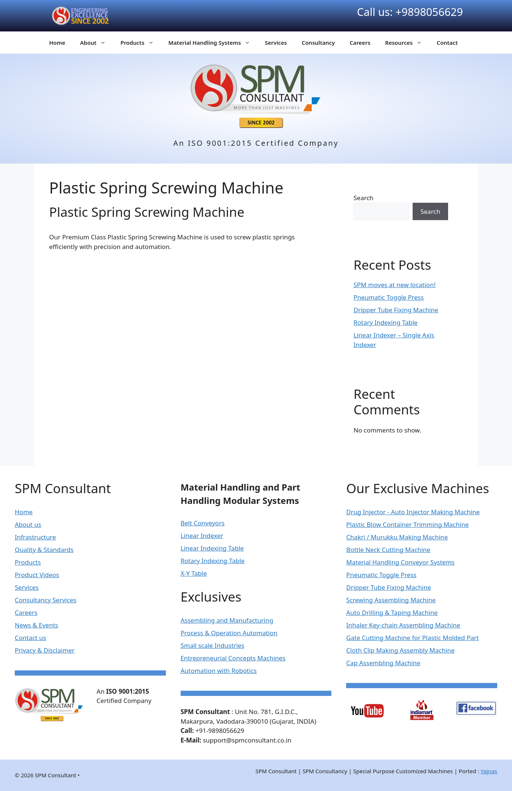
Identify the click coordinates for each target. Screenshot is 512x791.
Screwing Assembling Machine (391, 600)
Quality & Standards (44, 549)
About (96, 42)
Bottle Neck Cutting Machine (388, 549)
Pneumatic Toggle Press (389, 297)
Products (140, 42)
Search (363, 197)
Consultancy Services (45, 600)
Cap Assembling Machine (383, 663)
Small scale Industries (213, 645)
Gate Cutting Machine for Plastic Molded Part (412, 637)
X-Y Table (194, 573)
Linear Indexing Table (212, 548)
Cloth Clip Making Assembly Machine (400, 650)
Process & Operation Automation (229, 633)
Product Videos (37, 574)
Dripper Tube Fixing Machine (396, 310)
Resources (407, 42)
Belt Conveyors (203, 523)
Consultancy (318, 42)
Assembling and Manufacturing (227, 620)
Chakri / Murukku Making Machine (397, 537)
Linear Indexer (202, 535)
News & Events (36, 625)
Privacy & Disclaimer (45, 650)
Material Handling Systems (212, 42)
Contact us (30, 637)
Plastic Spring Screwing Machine (146, 212)
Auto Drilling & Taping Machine (391, 612)
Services (276, 42)
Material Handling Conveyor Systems (400, 562)
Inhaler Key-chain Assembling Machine (403, 625)
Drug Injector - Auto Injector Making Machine (412, 512)
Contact (447, 42)
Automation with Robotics (219, 670)
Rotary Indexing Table (385, 322)
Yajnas (489, 771)
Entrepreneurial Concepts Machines (233, 658)
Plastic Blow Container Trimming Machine (407, 524)
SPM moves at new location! (395, 284)
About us (28, 524)
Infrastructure (35, 537)
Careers (360, 42)
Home (57, 42)
